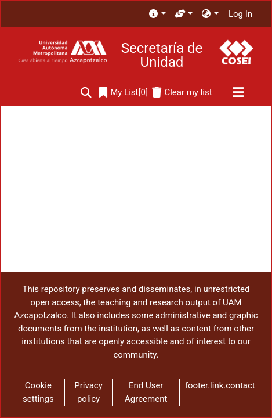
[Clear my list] (182, 92)
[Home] (62, 52)
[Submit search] (86, 92)
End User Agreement (146, 392)
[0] (123, 92)
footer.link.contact (220, 385)
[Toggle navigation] (238, 92)
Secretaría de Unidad (161, 55)
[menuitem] (157, 14)
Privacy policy (88, 392)
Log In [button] (241, 14)
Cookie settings (38, 392)
